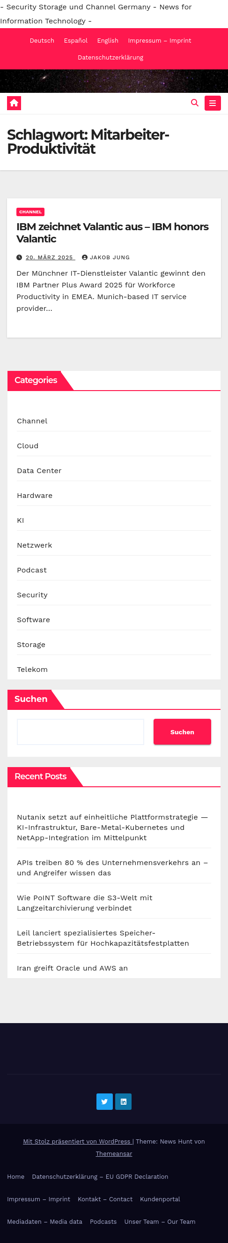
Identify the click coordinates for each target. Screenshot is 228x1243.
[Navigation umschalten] (213, 103)
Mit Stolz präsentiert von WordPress (77, 1141)
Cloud (27, 445)
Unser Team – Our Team (159, 1221)
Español (75, 40)
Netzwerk (34, 545)
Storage (31, 644)
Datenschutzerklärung (110, 57)
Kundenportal (160, 1199)
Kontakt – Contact (105, 1199)
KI (20, 520)
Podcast (32, 569)
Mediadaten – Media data (44, 1221)
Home (15, 1176)
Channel (30, 211)
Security (32, 594)
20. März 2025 (50, 257)
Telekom (32, 669)
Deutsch (41, 40)
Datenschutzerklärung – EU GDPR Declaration (100, 1176)
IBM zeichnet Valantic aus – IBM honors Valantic (112, 232)
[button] (195, 102)
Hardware (34, 495)
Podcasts (103, 1221)
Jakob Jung (106, 257)
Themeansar (114, 1153)
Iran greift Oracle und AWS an (72, 968)
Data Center (39, 470)
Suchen (31, 699)
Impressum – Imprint (159, 40)
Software (33, 619)
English (107, 40)
